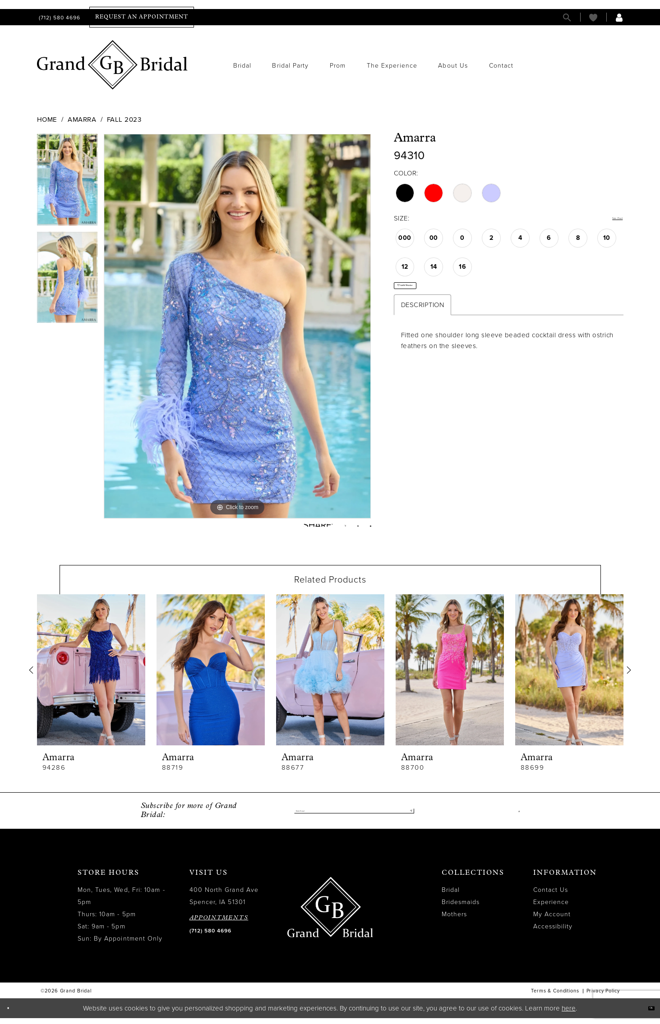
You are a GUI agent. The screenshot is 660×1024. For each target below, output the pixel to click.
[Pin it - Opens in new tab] (348, 528)
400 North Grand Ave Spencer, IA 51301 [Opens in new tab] (224, 902)
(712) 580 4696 (210, 937)
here (569, 1014)
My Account (552, 920)
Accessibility (553, 933)
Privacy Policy (603, 997)
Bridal (451, 896)
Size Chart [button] (607, 219)
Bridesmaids (461, 908)
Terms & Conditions (555, 997)
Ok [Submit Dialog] (645, 1013)
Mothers (454, 920)
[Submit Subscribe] (406, 817)
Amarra (82, 119)
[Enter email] (354, 817)
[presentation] (91, 676)
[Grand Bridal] (112, 65)
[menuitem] (58, 17)
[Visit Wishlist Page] (593, 17)
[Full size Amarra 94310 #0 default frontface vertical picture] (237, 326)
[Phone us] (58, 17)
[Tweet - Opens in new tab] (328, 528)
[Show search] (567, 17)
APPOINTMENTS (219, 924)
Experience (551, 908)
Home (47, 119)
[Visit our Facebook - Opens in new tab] (517, 817)
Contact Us (550, 896)
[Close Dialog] (13, 1014)
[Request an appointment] (141, 17)
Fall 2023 (124, 119)
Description (422, 321)
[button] (619, 17)
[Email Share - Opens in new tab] (367, 528)
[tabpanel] (67, 183)
